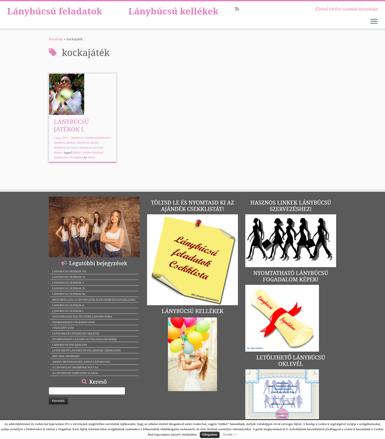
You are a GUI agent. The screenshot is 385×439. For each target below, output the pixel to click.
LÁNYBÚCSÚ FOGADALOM (69, 344)
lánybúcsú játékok (65, 149)
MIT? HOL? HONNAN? (66, 356)
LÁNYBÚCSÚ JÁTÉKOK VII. (69, 271)
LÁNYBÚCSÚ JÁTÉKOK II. (68, 305)
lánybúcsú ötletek (88, 149)
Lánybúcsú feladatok (55, 24)
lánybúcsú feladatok (97, 144)
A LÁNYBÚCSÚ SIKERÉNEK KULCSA (75, 367)
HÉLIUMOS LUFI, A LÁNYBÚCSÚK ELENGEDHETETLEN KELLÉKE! (94, 299)
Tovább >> (230, 434)
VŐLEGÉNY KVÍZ (63, 327)
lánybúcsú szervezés (66, 154)
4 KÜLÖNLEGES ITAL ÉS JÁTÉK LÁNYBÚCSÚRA (82, 316)
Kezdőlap (56, 46)
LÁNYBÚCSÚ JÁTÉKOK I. (71, 132)
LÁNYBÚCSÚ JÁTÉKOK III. (69, 293)
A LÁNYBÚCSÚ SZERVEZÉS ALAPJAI (75, 372)
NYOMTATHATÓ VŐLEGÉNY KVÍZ (73, 322)
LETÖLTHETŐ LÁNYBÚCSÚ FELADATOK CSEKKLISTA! (86, 350)
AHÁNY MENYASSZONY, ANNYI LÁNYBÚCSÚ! (81, 361)
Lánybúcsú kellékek (173, 18)
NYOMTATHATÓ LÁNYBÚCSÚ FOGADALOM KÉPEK (84, 339)
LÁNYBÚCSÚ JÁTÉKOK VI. (69, 276)
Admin (91, 164)
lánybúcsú (77, 144)
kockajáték (77, 164)
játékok (77, 159)
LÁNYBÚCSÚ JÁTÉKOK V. (68, 282)
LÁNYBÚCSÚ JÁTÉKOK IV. (68, 288)
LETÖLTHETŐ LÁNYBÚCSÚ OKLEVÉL (76, 333)
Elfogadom (209, 434)
